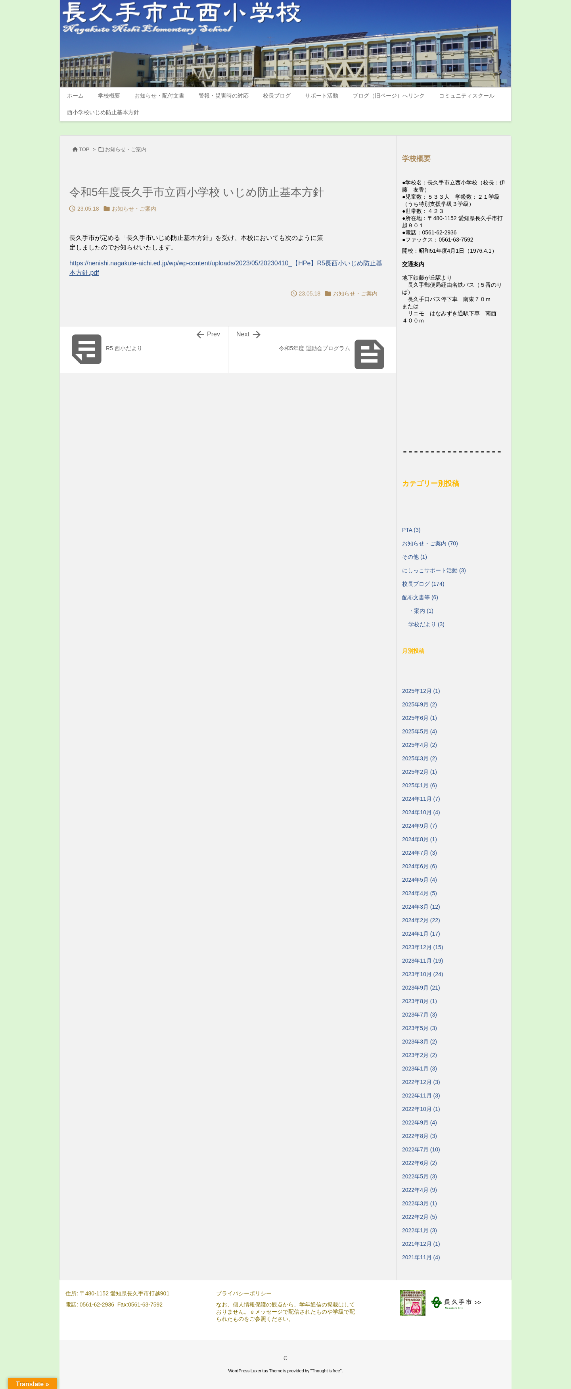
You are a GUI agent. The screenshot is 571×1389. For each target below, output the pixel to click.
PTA (411, 530)
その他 (414, 557)
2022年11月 (421, 1095)
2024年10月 (421, 812)
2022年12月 (421, 1082)
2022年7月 (421, 1149)
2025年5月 (419, 731)
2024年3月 (421, 907)
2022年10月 (421, 1109)
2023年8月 (419, 1001)
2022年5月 (419, 1176)
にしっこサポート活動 (434, 570)
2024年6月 (419, 866)
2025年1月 (419, 785)
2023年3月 (419, 1041)
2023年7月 (419, 1014)
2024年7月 (419, 853)
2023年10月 (422, 974)
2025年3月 (419, 758)
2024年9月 (419, 826)
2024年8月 (419, 839)
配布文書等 (420, 597)
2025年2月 (419, 772)
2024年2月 (421, 920)
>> (478, 1302)
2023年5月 (419, 1028)
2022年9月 (419, 1122)
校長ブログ (423, 584)
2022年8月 (419, 1136)
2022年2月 (419, 1217)
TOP (84, 149)
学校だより (426, 624)
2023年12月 (422, 947)
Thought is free (326, 1370)
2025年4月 (419, 745)
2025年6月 (419, 718)
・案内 (420, 611)
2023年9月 (421, 987)
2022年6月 (419, 1163)
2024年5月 (419, 880)
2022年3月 (419, 1203)
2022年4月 (419, 1190)
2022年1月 (419, 1230)
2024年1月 (421, 933)
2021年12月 (421, 1244)
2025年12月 (421, 691)
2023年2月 (419, 1055)
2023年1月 (419, 1068)
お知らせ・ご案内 (125, 149)
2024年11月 (421, 799)
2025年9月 (419, 704)
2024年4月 (419, 893)
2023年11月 (422, 960)
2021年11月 (421, 1257)
